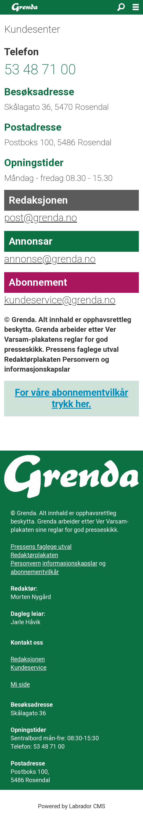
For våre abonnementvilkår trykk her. (71, 398)
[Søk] (121, 7)
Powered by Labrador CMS (71, 806)
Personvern (26, 563)
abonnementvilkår (35, 571)
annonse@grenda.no (50, 259)
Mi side (20, 684)
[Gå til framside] (24, 7)
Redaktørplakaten (34, 555)
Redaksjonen (28, 659)
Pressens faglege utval (41, 546)
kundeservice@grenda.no (59, 300)
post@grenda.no (40, 218)
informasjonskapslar (69, 563)
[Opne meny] (135, 7)
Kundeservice (29, 667)
